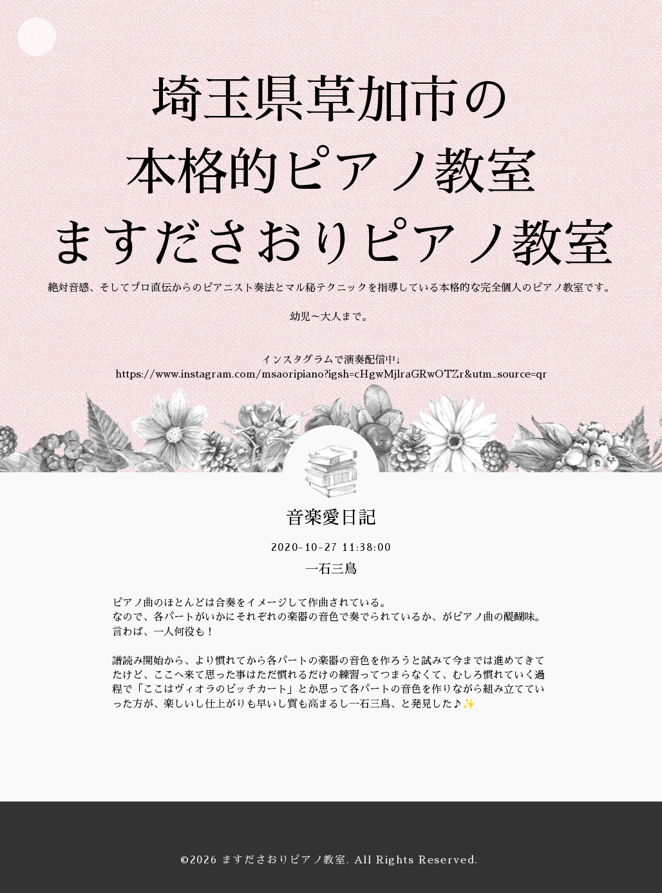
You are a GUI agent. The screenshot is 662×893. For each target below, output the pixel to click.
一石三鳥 (331, 568)
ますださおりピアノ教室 (284, 860)
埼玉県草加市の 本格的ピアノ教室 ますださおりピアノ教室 (331, 173)
